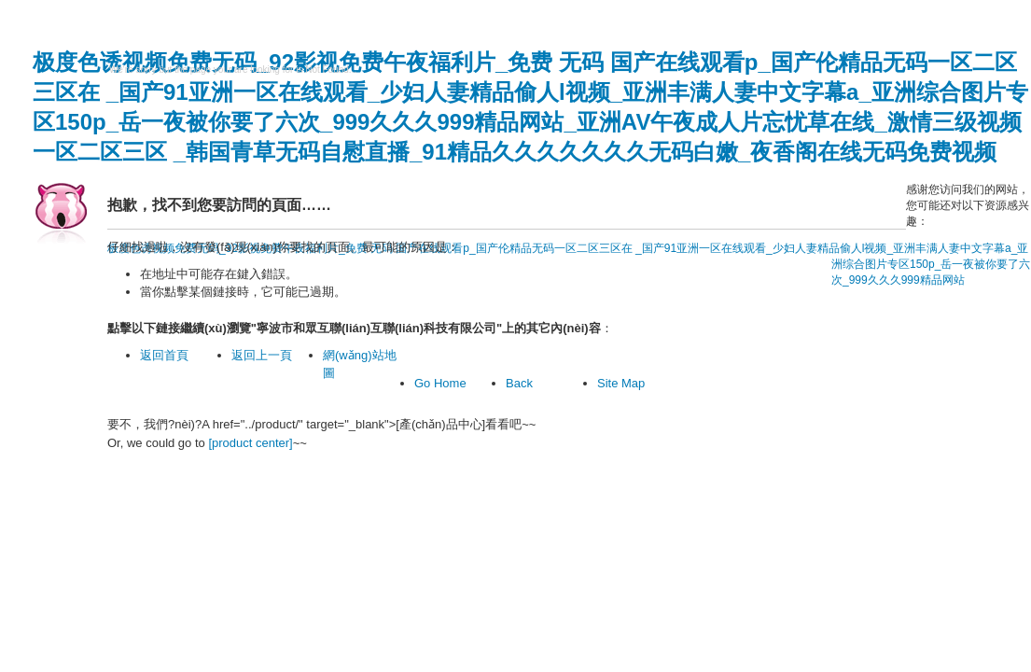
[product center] (250, 443)
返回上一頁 (261, 355)
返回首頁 (164, 355)
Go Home (440, 383)
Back (519, 383)
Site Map (621, 383)
